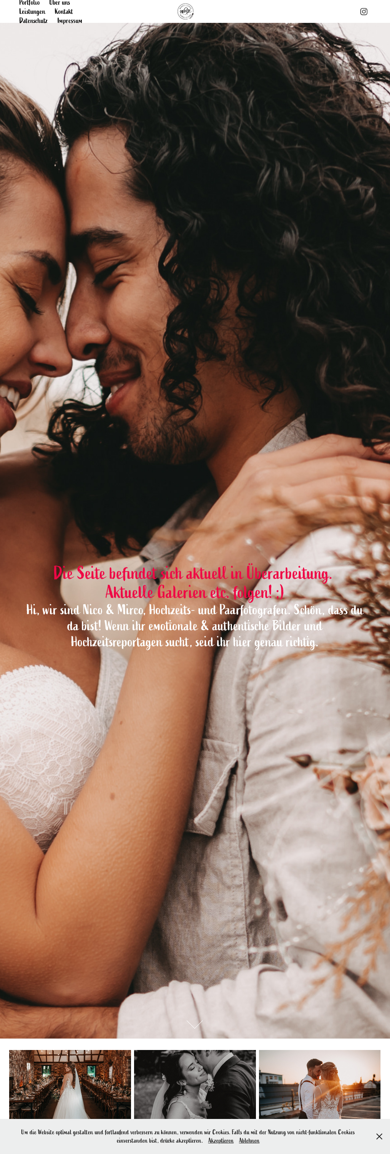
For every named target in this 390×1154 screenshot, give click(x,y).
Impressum (70, 20)
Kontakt (64, 11)
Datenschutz (33, 20)
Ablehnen (249, 1140)
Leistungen (32, 11)
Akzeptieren (221, 1140)
